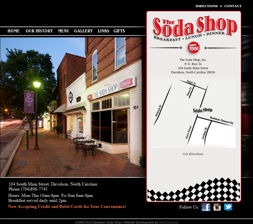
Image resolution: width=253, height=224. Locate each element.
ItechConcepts (168, 222)
